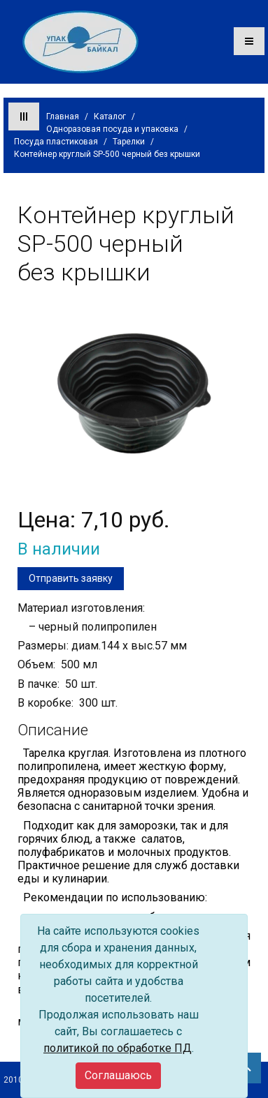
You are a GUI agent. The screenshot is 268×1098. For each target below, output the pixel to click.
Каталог (110, 116)
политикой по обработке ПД (117, 1048)
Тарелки (129, 141)
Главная (62, 116)
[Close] (118, 1075)
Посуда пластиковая (56, 141)
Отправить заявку (71, 578)
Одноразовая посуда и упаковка (112, 129)
